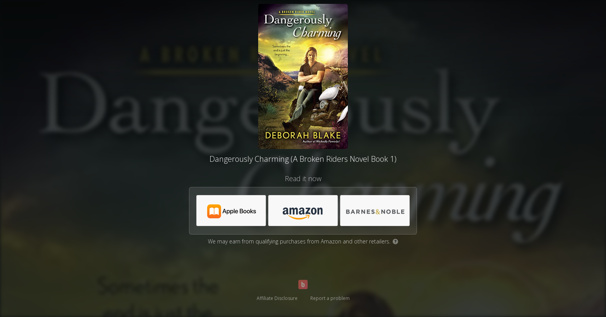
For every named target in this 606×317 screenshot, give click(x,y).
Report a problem (330, 298)
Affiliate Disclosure (277, 298)
